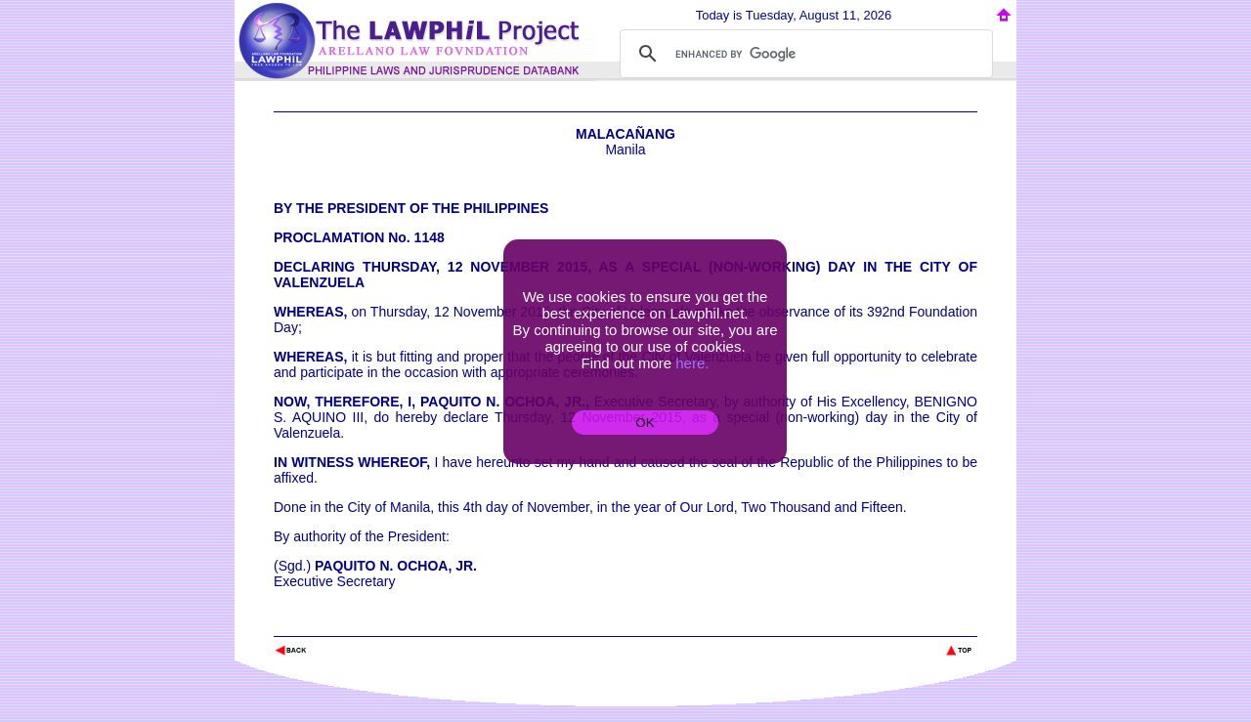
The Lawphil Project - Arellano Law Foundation (375, 623)
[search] (803, 53)
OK (644, 422)
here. (692, 363)
